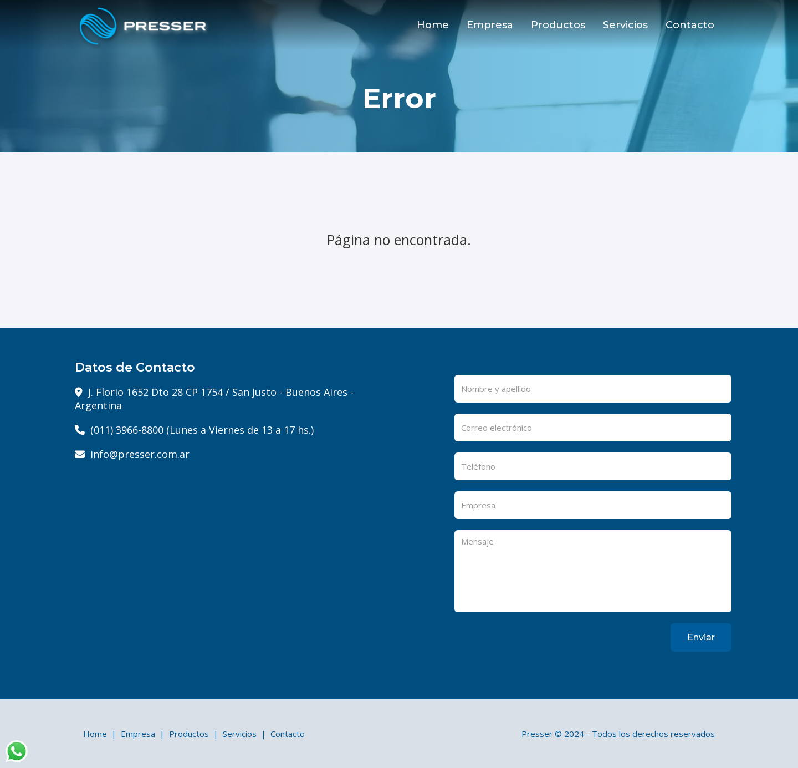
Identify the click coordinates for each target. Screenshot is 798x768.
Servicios (625, 25)
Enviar (701, 637)
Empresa (490, 25)
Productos (558, 25)
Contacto (690, 25)
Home (433, 25)
